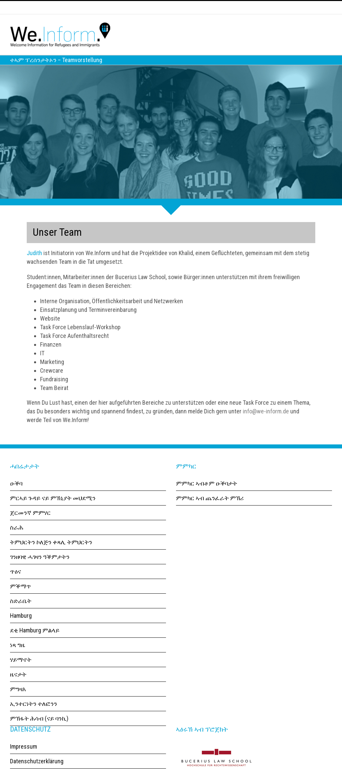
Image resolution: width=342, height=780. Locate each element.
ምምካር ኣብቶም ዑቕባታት (206, 494)
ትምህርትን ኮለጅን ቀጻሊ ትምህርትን (51, 553)
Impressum (23, 757)
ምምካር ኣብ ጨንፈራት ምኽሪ (210, 509)
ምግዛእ (18, 700)
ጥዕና (15, 582)
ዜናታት (18, 685)
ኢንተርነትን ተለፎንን (33, 715)
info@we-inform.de (266, 422)
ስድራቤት (20, 612)
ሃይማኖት (20, 670)
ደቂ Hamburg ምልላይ (34, 641)
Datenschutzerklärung (36, 772)
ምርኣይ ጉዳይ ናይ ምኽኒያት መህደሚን (53, 509)
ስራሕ (16, 538)
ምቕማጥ (20, 597)
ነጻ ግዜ (17, 656)
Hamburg (21, 626)
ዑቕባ (16, 494)
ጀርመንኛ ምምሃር (30, 524)
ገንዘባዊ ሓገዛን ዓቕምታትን (39, 568)
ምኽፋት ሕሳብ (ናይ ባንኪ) (39, 729)
